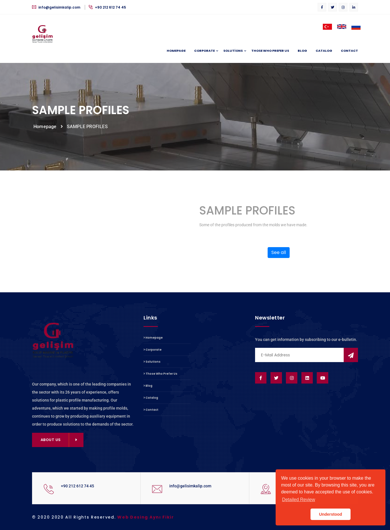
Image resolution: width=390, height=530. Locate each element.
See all (278, 252)
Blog (302, 50)
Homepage (176, 50)
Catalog (324, 50)
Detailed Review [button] (298, 499)
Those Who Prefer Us (270, 50)
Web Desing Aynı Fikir (145, 517)
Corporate (204, 51)
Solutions (233, 51)
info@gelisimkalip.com (56, 7)
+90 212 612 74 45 (107, 7)
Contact (349, 50)
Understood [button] (330, 514)
